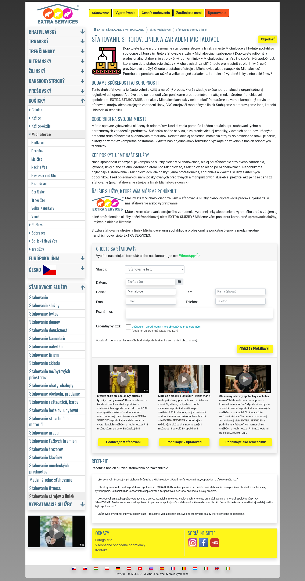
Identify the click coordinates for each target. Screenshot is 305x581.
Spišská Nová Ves (43, 241)
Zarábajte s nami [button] (189, 13)
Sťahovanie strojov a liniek (51, 495)
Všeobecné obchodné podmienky (120, 545)
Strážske (38, 192)
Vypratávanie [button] (125, 13)
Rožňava (36, 224)
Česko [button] (42, 270)
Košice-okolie (40, 126)
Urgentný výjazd (108, 326)
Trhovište (38, 200)
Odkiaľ (101, 292)
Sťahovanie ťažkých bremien (53, 440)
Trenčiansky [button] (42, 51)
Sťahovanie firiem (44, 354)
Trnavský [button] (39, 41)
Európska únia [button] (44, 258)
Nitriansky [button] (40, 61)
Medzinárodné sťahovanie (50, 479)
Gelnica (35, 109)
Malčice (36, 159)
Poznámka (104, 312)
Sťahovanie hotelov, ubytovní (53, 409)
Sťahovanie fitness (45, 487)
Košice (35, 118)
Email (100, 302)
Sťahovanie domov (44, 321)
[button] (57, 288)
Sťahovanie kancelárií (47, 338)
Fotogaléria (103, 540)
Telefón (191, 302)
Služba (101, 269)
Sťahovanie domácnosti (49, 329)
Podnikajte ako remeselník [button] (245, 442)
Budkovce (38, 142)
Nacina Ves (39, 167)
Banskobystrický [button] (47, 80)
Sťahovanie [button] (100, 13)
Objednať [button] (268, 39)
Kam (189, 292)
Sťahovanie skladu (44, 362)
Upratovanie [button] (217, 13)
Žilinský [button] (37, 70)
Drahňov (37, 151)
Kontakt (101, 550)
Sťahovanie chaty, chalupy (51, 385)
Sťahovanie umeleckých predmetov (49, 468)
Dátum (101, 282)
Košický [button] (37, 100)
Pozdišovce (39, 183)
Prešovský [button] (40, 90)
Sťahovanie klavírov (45, 457)
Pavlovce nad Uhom (45, 175)
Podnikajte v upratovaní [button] (184, 442)
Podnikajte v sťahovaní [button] (123, 442)
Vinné (35, 216)
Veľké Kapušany (42, 208)
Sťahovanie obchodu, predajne (54, 393)
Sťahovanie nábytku (46, 346)
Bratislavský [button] (43, 31)
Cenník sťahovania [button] (156, 13)
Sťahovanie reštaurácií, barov (53, 401)
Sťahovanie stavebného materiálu (48, 421)
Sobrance (37, 233)
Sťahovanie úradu (44, 432)
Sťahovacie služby (44, 305)
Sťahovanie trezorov (46, 448)
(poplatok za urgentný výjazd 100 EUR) (155, 330)
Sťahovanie (38, 297)
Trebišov (36, 249)
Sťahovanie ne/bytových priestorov (49, 374)
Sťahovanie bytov (43, 313)
